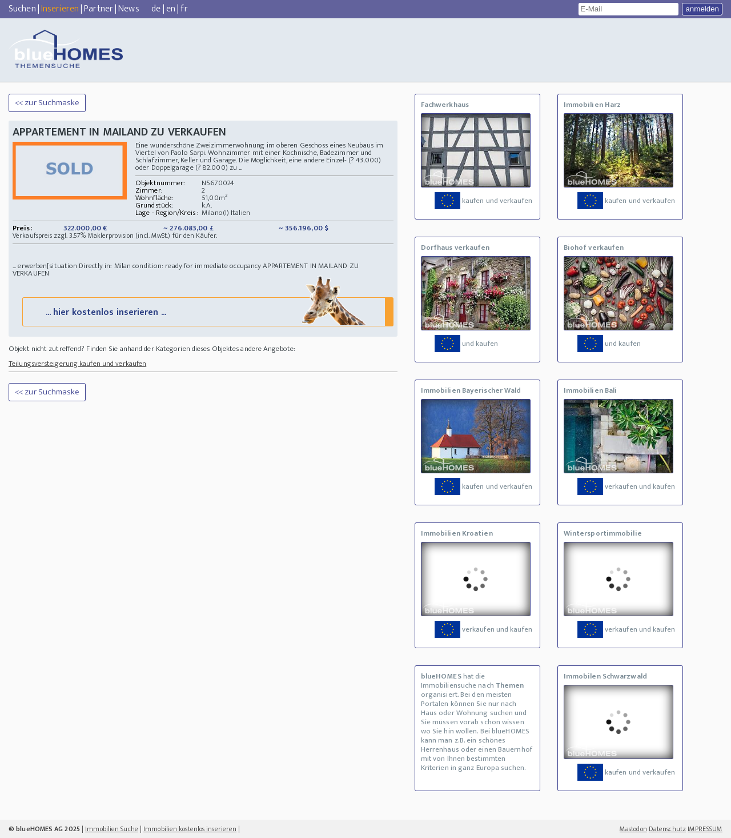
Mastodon (633, 829)
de (155, 9)
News (128, 9)
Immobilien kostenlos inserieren (189, 829)
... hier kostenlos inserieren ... (207, 311)
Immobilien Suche (111, 829)
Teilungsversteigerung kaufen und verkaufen (77, 363)
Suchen (22, 9)
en (170, 9)
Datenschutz (667, 829)
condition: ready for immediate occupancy (196, 266)
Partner (98, 9)
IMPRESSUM (705, 829)
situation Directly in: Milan (90, 266)
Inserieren (60, 9)
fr (183, 9)
